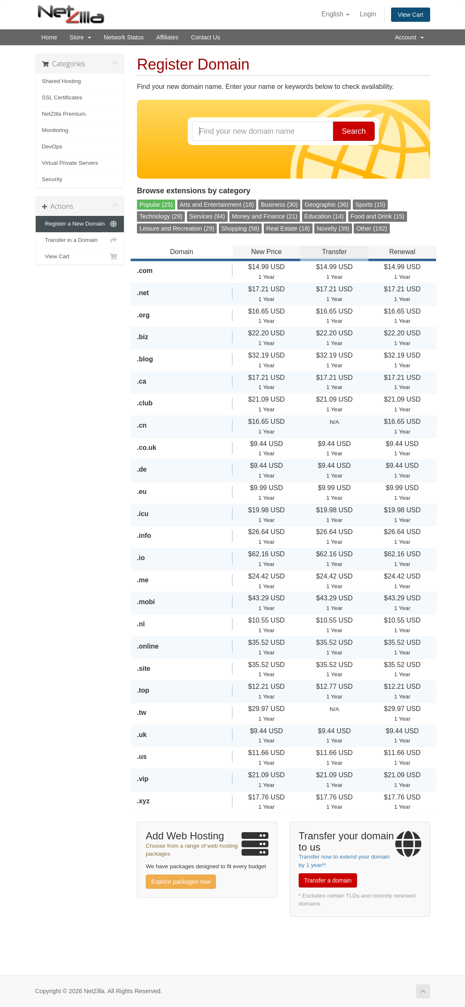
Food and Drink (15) (378, 216)
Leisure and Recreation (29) (176, 228)
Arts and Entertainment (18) (217, 204)
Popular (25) (156, 204)
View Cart (410, 14)
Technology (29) (160, 216)
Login (368, 14)
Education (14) (324, 216)
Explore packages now (180, 881)
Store (80, 37)
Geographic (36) (326, 204)
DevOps (52, 146)
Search (354, 131)
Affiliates (167, 37)
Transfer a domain (328, 880)
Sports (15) (370, 204)
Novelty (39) (333, 228)
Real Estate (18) (288, 228)
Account (409, 37)
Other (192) (371, 228)
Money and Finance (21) (264, 216)
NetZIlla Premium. (64, 114)
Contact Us (205, 37)
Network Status (124, 37)
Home (49, 37)
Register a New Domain (80, 224)
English (335, 14)
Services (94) (207, 216)
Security (52, 179)
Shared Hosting (61, 81)
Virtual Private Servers (70, 163)
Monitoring (55, 130)
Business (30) (279, 204)
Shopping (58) (240, 228)
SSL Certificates (62, 97)
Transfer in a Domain (80, 240)
